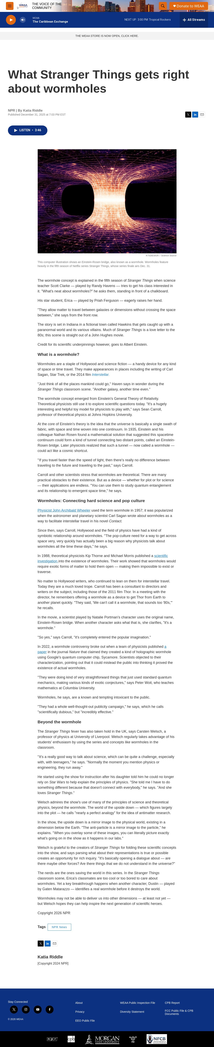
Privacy (79, 1011)
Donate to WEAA (190, 6)
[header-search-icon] (163, 6)
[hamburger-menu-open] (9, 6)
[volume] (22, 19)
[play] (11, 20)
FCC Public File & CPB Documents (179, 1012)
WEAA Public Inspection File (137, 1002)
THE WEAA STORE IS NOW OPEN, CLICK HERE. (107, 35)
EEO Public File (85, 1020)
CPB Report (172, 1002)
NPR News (59, 927)
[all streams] (194, 20)
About (79, 1002)
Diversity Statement (132, 1011)
